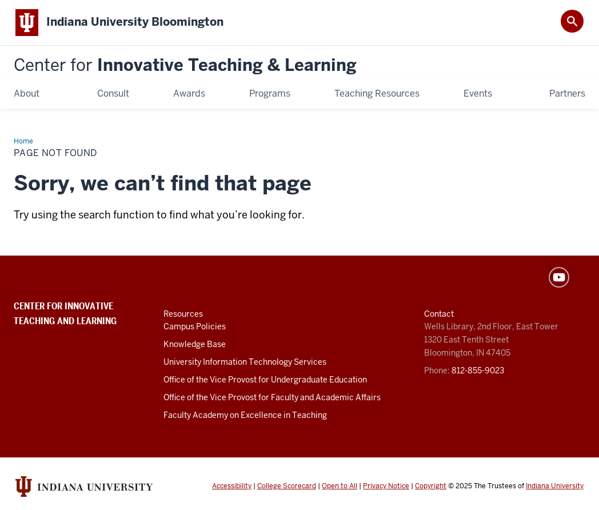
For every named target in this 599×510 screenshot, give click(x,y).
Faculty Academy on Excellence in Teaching (245, 415)
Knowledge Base (194, 344)
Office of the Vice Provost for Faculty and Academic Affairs (272, 397)
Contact (439, 314)
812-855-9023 (478, 370)
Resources (183, 314)
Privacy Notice (386, 486)
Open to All (339, 486)
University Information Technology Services (244, 362)
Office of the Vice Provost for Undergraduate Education (265, 379)
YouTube (559, 277)
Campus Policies (194, 326)
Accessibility (231, 486)
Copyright (430, 486)
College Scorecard (286, 486)
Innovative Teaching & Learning (185, 65)
